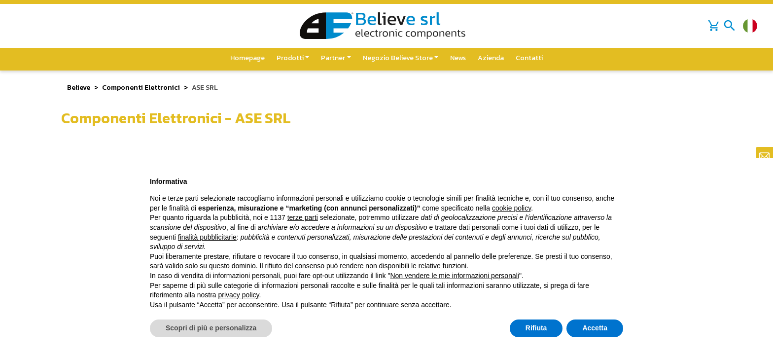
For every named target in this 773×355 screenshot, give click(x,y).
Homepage (247, 58)
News (458, 58)
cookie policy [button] (511, 208)
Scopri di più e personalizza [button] (211, 328)
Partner (333, 58)
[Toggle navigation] (729, 25)
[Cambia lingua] (750, 26)
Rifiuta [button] (536, 328)
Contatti (529, 58)
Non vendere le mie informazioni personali (454, 276)
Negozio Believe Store (398, 58)
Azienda (491, 58)
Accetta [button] (594, 328)
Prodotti (290, 58)
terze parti (302, 217)
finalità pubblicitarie (207, 237)
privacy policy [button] (238, 295)
